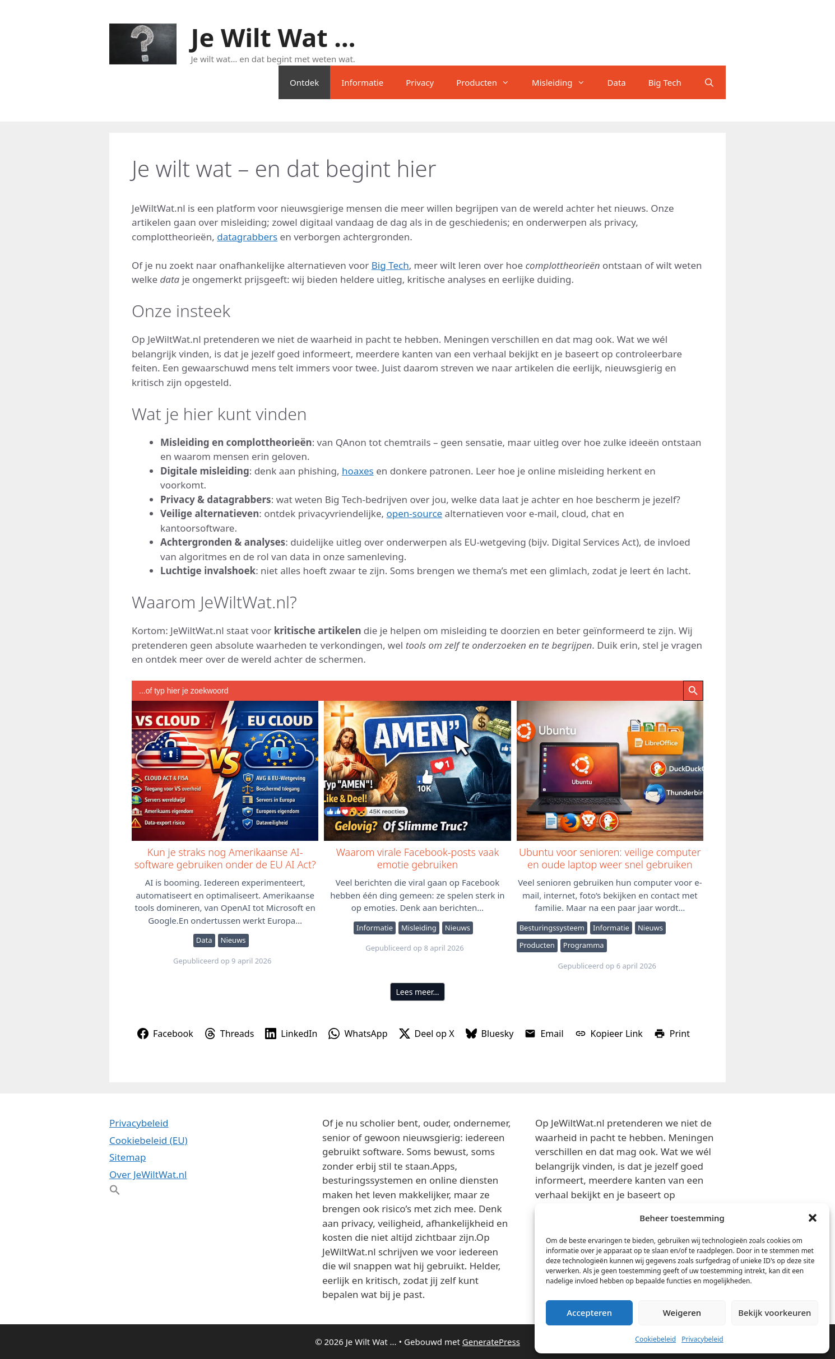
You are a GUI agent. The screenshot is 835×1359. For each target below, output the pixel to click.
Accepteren (589, 1312)
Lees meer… (417, 991)
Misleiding (564, 82)
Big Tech (664, 82)
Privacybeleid (702, 1339)
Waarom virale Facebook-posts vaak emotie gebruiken (416, 770)
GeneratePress (491, 1341)
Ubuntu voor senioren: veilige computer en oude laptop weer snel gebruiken (609, 770)
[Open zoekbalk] (709, 82)
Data (616, 82)
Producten (488, 82)
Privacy (420, 82)
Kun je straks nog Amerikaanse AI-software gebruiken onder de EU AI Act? (224, 770)
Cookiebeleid (655, 1339)
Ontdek (304, 82)
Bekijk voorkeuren (774, 1312)
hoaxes (358, 470)
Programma (583, 945)
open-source (415, 513)
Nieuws (233, 940)
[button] (812, 1217)
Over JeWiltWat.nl (148, 1174)
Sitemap (127, 1157)
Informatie (362, 82)
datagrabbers (247, 236)
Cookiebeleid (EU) (148, 1140)
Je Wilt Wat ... (273, 37)
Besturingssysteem (551, 928)
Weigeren (682, 1312)
